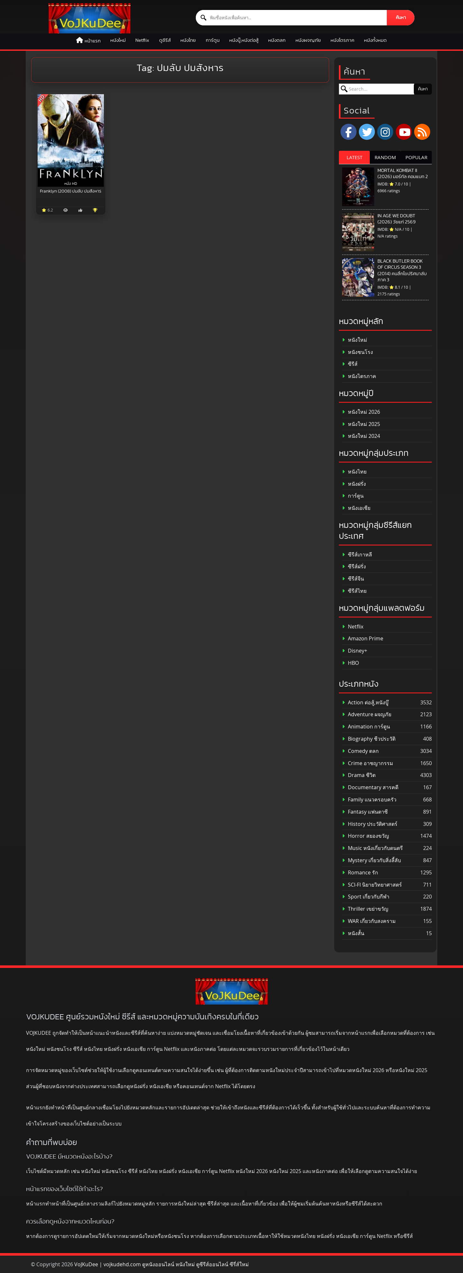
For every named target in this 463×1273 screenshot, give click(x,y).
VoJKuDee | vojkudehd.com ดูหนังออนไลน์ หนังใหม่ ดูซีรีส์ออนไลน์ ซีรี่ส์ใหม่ (161, 1264)
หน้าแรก (93, 41)
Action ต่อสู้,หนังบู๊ (365, 702)
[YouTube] (404, 132)
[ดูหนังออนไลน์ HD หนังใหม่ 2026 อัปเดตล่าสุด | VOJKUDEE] (90, 18)
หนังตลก (277, 40)
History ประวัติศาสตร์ (369, 824)
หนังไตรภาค (342, 40)
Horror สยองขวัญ (365, 836)
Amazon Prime (362, 638)
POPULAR (416, 157)
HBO (350, 663)
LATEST (354, 157)
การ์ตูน (213, 40)
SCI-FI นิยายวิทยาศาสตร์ (372, 884)
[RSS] (422, 132)
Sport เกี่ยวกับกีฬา (365, 896)
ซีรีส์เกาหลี (357, 554)
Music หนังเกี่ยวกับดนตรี (372, 848)
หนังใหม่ (118, 40)
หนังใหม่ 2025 (361, 424)
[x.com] (367, 132)
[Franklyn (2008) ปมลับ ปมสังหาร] (71, 140)
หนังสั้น (353, 933)
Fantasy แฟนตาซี (365, 811)
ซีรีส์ (350, 364)
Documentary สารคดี (370, 787)
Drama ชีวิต (359, 775)
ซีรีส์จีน (353, 578)
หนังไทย (188, 40)
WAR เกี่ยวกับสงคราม (369, 921)
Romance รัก (360, 872)
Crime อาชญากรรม (367, 763)
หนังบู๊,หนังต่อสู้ (244, 40)
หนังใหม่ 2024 (361, 436)
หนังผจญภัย (308, 40)
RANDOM (385, 157)
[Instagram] (385, 132)
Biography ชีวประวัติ (368, 739)
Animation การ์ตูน (366, 726)
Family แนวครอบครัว (369, 799)
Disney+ (354, 650)
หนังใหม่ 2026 (361, 412)
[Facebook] (348, 132)
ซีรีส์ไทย (354, 591)
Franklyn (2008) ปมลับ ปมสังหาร (70, 191)
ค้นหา (401, 17)
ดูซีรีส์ (165, 40)
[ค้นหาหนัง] (291, 17)
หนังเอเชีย (356, 508)
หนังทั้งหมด (375, 40)
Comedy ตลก (360, 751)
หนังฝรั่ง (354, 484)
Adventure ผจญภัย (366, 714)
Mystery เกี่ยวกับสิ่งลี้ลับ (371, 860)
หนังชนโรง (357, 352)
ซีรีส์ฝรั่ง (354, 566)
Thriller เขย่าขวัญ (365, 909)
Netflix (142, 40)
